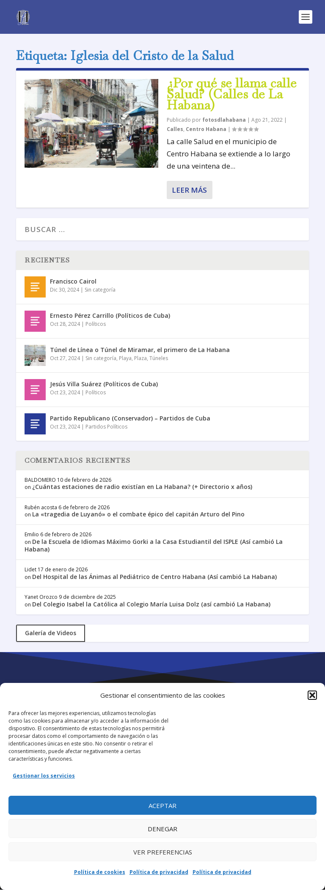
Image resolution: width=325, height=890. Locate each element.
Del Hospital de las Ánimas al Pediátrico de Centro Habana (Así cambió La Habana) (154, 577)
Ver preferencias (162, 852)
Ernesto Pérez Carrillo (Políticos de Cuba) (110, 315)
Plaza (140, 358)
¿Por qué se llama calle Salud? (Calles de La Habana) (232, 94)
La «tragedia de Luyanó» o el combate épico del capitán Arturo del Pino (138, 514)
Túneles (158, 358)
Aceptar (162, 805)
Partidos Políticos (106, 426)
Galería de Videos (50, 633)
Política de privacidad (158, 872)
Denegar (162, 828)
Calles (175, 129)
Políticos (95, 324)
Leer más (189, 190)
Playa (125, 358)
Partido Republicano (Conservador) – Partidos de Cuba (130, 418)
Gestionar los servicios (44, 775)
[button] (312, 695)
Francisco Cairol (73, 281)
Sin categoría (100, 289)
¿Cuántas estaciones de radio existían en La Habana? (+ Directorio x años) (142, 487)
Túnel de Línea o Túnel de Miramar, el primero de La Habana (140, 350)
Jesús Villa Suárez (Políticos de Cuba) (104, 384)
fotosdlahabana (224, 119)
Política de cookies (99, 872)
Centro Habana (206, 129)
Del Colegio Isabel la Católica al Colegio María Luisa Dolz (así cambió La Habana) (151, 604)
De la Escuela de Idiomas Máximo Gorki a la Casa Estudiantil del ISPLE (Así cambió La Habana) (154, 545)
